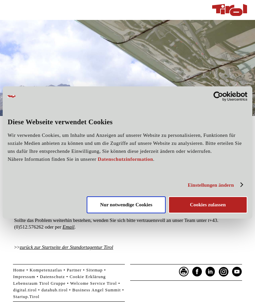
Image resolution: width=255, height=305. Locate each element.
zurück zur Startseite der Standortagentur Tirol (66, 247)
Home (19, 269)
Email (68, 227)
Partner (74, 269)
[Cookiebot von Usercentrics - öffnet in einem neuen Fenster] (218, 96)
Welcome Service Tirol (93, 283)
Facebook (197, 272)
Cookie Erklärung (88, 276)
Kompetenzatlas (46, 269)
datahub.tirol (55, 289)
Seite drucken (184, 272)
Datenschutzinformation (125, 159)
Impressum (24, 276)
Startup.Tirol (26, 296)
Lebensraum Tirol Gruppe (39, 283)
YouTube (237, 272)
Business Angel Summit (96, 289)
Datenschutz (52, 276)
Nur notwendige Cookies (126, 204)
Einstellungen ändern (211, 185)
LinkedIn (210, 272)
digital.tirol (25, 289)
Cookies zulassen (208, 204)
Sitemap (94, 269)
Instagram (224, 272)
